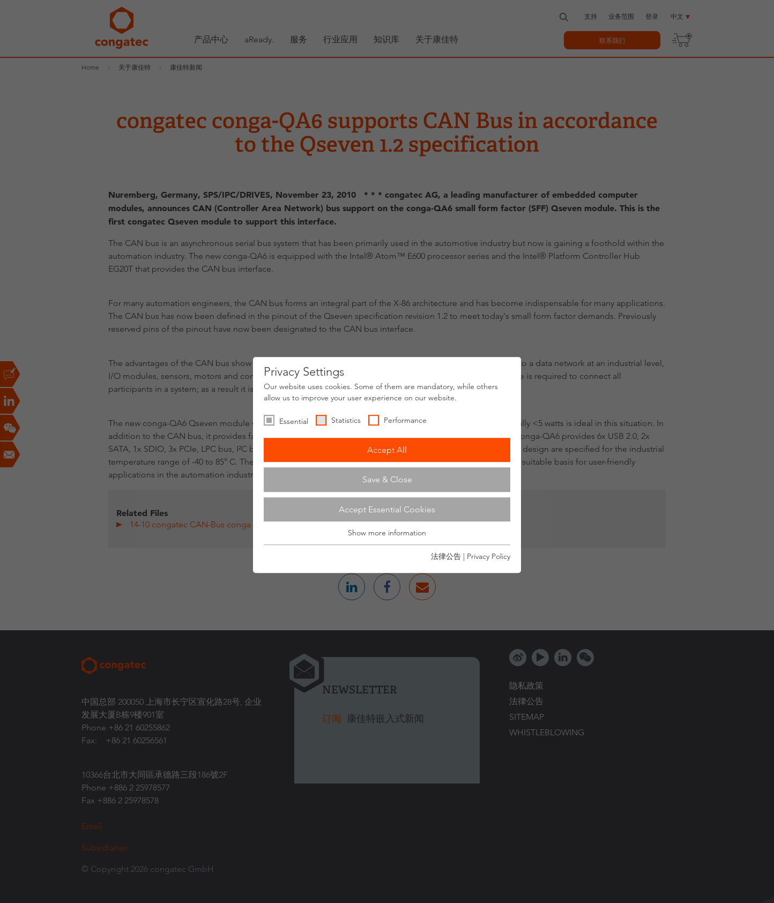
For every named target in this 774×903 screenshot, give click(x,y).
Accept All (387, 450)
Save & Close (387, 479)
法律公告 (446, 556)
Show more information (387, 533)
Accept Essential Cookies (387, 509)
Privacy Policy (488, 556)
